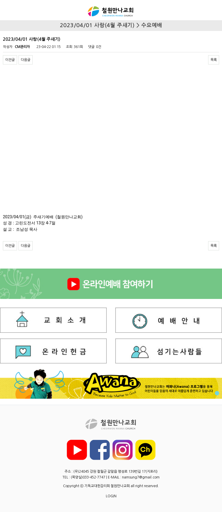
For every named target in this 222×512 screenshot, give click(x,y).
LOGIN (111, 496)
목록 (213, 60)
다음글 (25, 60)
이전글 (10, 60)
